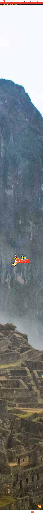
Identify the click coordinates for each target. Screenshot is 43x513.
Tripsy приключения (18, 1)
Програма (29, 4)
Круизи (25, 1)
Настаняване (37, 4)
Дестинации (32, 1)
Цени (40, 4)
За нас (11, 1)
